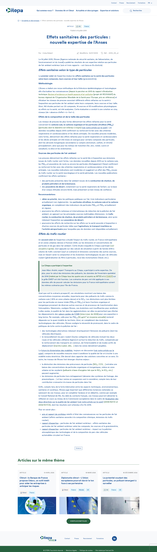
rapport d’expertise (50, 423)
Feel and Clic (109, 550)
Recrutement (131, 3)
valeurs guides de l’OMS (69, 314)
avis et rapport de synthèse (54, 414)
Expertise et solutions (109, 11)
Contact (114, 3)
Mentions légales (71, 550)
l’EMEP (109, 276)
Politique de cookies (86, 550)
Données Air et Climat (64, 11)
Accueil (18, 20)
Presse (121, 3)
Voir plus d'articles (78, 521)
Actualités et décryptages (87, 11)
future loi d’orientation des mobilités (57, 350)
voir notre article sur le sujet (94, 128)
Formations (141, 3)
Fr (149, 3)
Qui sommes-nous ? (45, 11)
